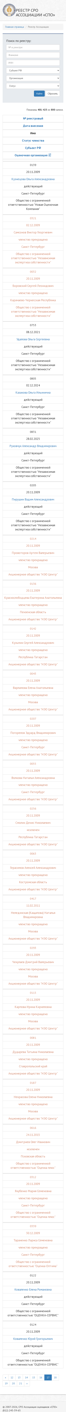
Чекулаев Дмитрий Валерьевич (33, 962)
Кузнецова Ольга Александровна (33, 179)
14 (26, 1377)
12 (12, 1377)
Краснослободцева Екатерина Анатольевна (33, 598)
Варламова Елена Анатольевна (33, 688)
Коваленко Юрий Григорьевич (33, 1339)
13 (19, 1377)
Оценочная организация (31, 155)
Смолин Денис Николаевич (33, 823)
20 (13, 1383)
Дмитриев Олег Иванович (33, 1142)
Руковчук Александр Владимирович (33, 446)
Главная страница (14, 26)
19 (6, 1383)
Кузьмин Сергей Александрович (33, 643)
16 (40, 1377)
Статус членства (33, 140)
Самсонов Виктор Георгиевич (33, 232)
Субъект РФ (33, 148)
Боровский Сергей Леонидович (33, 286)
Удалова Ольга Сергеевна (33, 339)
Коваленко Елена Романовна (33, 1289)
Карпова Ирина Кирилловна (33, 1007)
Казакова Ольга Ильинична (33, 392)
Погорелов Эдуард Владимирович (33, 733)
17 (48, 1377)
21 (20, 1383)
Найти (39, 93)
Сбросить (53, 93)
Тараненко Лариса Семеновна (33, 1240)
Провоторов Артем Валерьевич (33, 553)
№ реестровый (33, 118)
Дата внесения (33, 126)
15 (33, 1377)
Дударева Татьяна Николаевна (33, 1052)
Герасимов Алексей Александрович (33, 868)
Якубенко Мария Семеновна (33, 1191)
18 (55, 1377)
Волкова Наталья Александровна (33, 778)
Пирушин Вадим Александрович (33, 499)
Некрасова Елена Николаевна (33, 1097)
